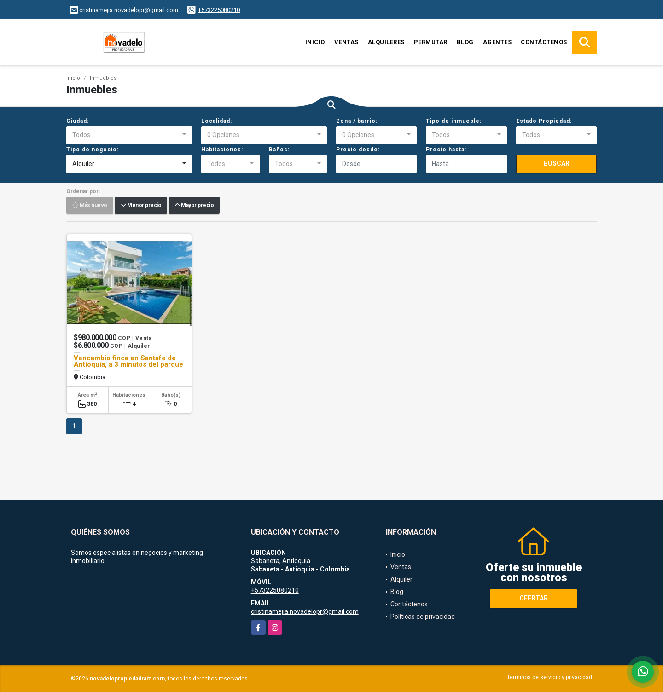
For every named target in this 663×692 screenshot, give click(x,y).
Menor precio (141, 205)
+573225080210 (219, 9)
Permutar (431, 42)
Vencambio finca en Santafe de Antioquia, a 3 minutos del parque (128, 361)
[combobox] (129, 135)
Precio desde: (358, 149)
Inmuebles (103, 78)
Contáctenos (544, 42)
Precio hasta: (446, 149)
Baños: (279, 149)
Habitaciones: (222, 149)
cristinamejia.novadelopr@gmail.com (305, 611)
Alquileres (386, 42)
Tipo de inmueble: (454, 121)
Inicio (315, 42)
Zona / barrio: (357, 121)
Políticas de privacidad (422, 616)
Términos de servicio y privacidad (549, 677)
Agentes (497, 42)
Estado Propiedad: (544, 121)
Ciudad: (77, 121)
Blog (465, 42)
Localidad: (216, 121)
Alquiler (401, 579)
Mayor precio (194, 205)
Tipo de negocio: (92, 149)
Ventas (346, 42)
